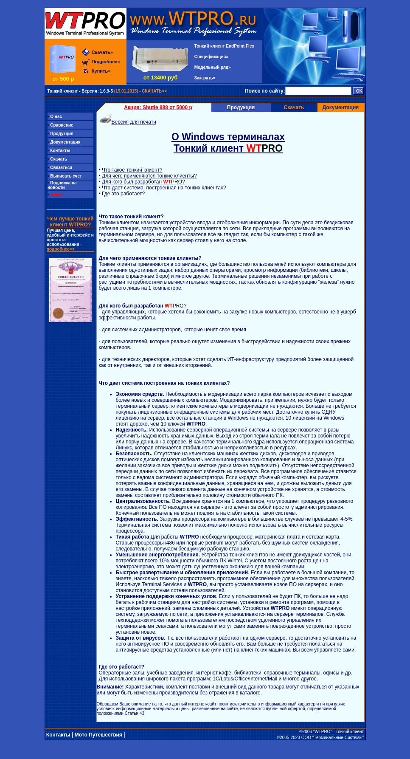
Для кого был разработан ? (143, 182)
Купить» (101, 70)
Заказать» (205, 78)
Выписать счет (65, 176)
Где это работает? (123, 194)
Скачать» (102, 52)
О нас (55, 116)
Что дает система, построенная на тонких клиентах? (164, 188)
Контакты (59, 150)
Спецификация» (211, 56)
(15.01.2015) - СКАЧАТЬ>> (106, 91)
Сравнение (60, 125)
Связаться (60, 167)
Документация (341, 107)
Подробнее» (106, 61)
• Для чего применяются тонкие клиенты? (148, 176)
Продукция (60, 133)
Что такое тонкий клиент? (132, 170)
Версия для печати (134, 122)
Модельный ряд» (212, 67)
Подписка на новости (62, 185)
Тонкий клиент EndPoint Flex (224, 46)
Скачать (57, 159)
